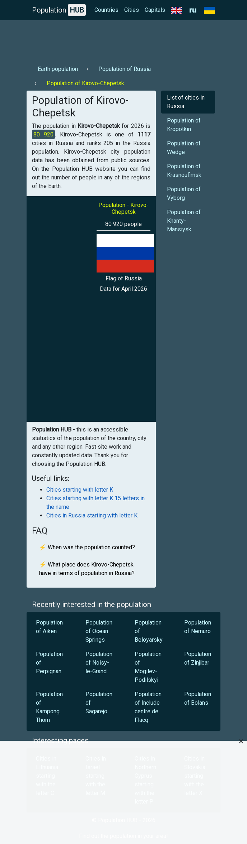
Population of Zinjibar (197, 658)
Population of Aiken (49, 627)
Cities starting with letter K (79, 489)
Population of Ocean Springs (98, 631)
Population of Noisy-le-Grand (98, 663)
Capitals (155, 9)
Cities (131, 9)
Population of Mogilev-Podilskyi (148, 667)
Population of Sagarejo (98, 703)
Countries (106, 9)
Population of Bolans (197, 698)
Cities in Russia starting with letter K (92, 515)
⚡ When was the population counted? (87, 547)
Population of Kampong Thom (49, 707)
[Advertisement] (123, 40)
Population (59, 10)
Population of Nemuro (197, 627)
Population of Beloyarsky (149, 631)
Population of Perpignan (49, 663)
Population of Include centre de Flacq (148, 707)
